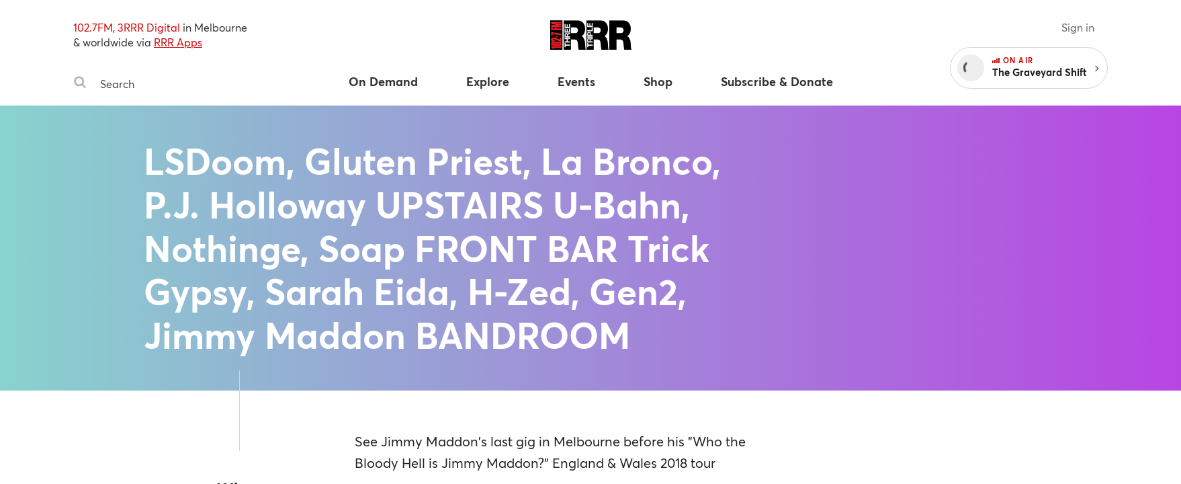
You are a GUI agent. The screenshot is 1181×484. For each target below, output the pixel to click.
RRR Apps (178, 42)
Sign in (1077, 27)
